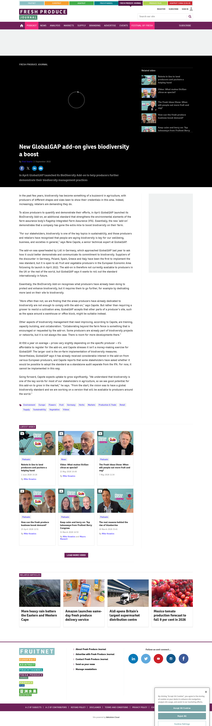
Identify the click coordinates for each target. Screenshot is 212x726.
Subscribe (173, 9)
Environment (29, 404)
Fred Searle (27, 161)
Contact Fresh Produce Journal (92, 659)
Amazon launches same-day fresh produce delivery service (83, 615)
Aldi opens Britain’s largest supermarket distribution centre (125, 615)
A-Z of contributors (56, 707)
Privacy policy (139, 707)
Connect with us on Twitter (146, 658)
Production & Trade (107, 404)
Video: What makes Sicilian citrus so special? (172, 91)
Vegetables (54, 409)
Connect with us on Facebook (183, 658)
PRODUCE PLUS (155, 3)
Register (161, 9)
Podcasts (26, 459)
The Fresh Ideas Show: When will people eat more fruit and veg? (173, 105)
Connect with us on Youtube (158, 658)
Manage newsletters (86, 669)
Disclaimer (95, 707)
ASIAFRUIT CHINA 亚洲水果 (180, 3)
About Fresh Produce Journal (91, 649)
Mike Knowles (30, 479)
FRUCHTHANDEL (106, 3)
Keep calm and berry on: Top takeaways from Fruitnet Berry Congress (174, 130)
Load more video (76, 555)
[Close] (206, 702)
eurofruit (56, 3)
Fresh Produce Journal (33, 64)
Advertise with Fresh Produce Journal (95, 654)
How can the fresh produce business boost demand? (172, 116)
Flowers (52, 404)
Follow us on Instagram (171, 658)
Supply (26, 409)
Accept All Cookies (182, 718)
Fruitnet (32, 3)
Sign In (185, 9)
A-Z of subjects (33, 707)
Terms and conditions (116, 707)
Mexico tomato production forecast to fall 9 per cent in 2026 (170, 615)
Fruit (61, 404)
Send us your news (85, 664)
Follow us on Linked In (133, 658)
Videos (66, 409)
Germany (71, 404)
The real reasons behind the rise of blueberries (113, 524)
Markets (91, 404)
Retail (122, 404)
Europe (42, 404)
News (63, 459)
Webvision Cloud (112, 717)
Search (190, 16)
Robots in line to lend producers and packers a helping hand (171, 79)
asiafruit (82, 3)
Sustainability (39, 409)
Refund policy (78, 707)
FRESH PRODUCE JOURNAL (130, 3)
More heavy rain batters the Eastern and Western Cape (39, 615)
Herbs (81, 404)
